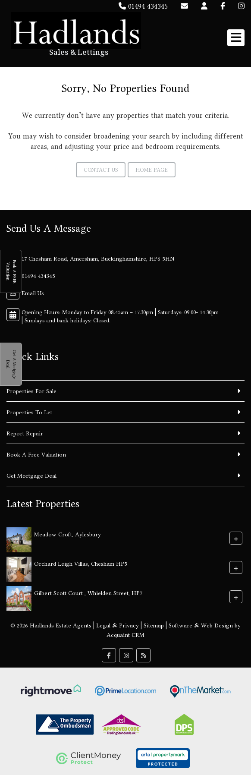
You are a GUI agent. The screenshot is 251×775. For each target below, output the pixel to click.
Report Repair (24, 433)
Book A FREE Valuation (11, 271)
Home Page (151, 169)
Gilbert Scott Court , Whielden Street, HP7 (88, 593)
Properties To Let (29, 412)
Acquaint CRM (125, 635)
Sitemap (154, 625)
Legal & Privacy (117, 625)
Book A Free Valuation (36, 454)
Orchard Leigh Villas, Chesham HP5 (80, 563)
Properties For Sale (31, 391)
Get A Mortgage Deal (11, 364)
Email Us (33, 293)
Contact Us (101, 169)
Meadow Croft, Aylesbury (67, 534)
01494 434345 (143, 6)
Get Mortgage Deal (31, 475)
